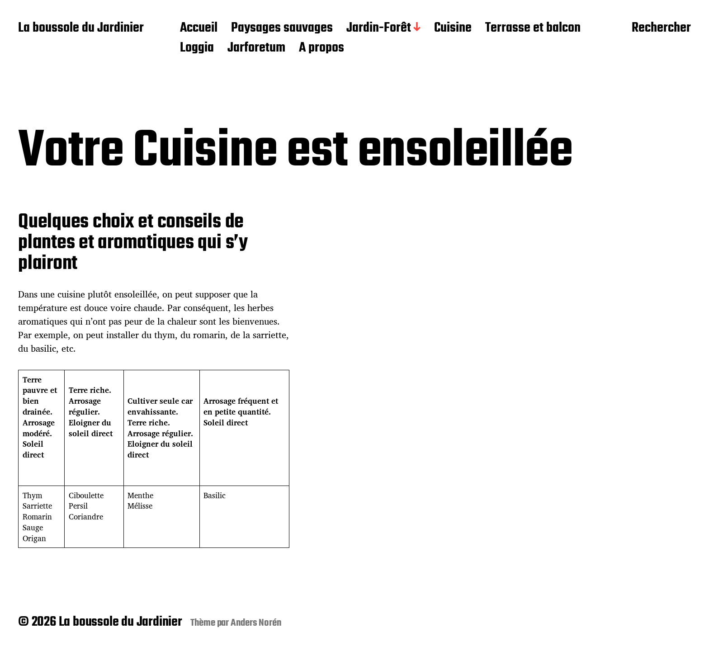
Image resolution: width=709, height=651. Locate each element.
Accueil (198, 28)
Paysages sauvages (282, 28)
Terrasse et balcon (533, 28)
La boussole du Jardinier (81, 28)
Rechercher (661, 28)
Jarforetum (256, 48)
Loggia (197, 48)
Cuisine (453, 28)
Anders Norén (256, 623)
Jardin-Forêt (378, 28)
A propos (321, 48)
